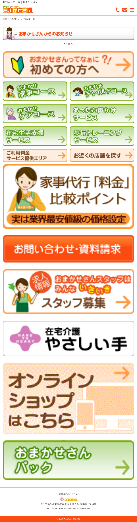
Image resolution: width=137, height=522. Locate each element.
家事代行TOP (10, 19)
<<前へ (68, 43)
